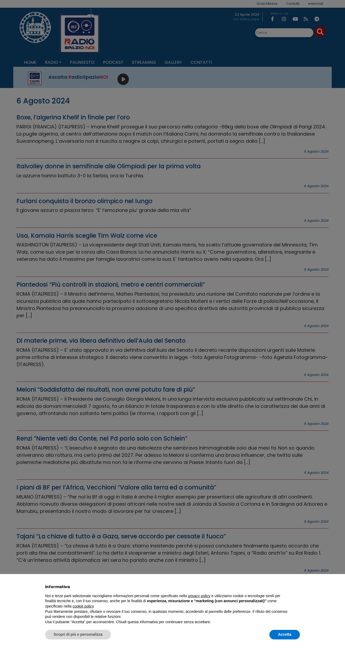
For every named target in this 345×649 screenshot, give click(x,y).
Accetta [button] (284, 634)
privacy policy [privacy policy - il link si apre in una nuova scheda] (199, 596)
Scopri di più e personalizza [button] (78, 634)
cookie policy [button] (83, 606)
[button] (297, 587)
